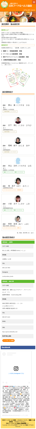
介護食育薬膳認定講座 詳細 (12, 60)
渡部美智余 (5, 415)
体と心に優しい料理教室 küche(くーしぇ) (13, 250)
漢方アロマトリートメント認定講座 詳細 (16, 57)
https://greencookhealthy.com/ (10, 331)
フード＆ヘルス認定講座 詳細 (12, 54)
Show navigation (34, 2)
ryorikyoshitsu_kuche (7, 276)
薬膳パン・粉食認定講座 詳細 (12, 51)
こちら (12, 63)
